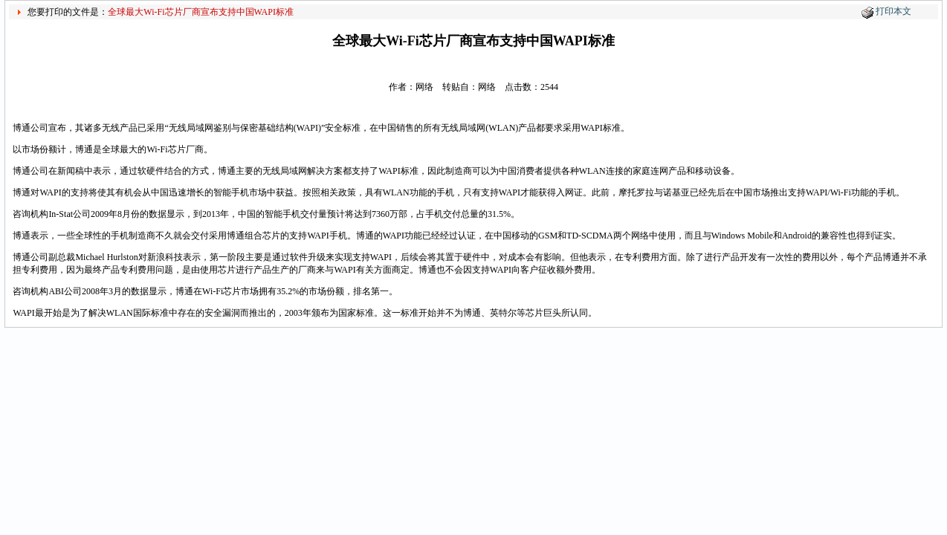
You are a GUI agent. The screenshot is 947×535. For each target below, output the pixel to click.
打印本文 (893, 11)
